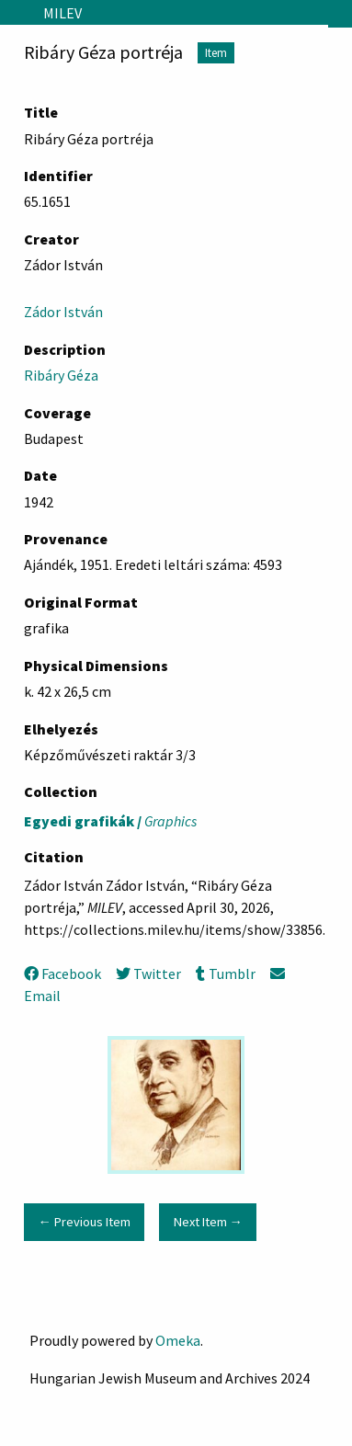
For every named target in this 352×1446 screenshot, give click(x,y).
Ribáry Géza (61, 375)
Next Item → (208, 1221)
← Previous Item (84, 1221)
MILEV (62, 13)
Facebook (62, 973)
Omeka (177, 1340)
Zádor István (63, 311)
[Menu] (14, 13)
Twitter (148, 973)
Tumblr (225, 973)
